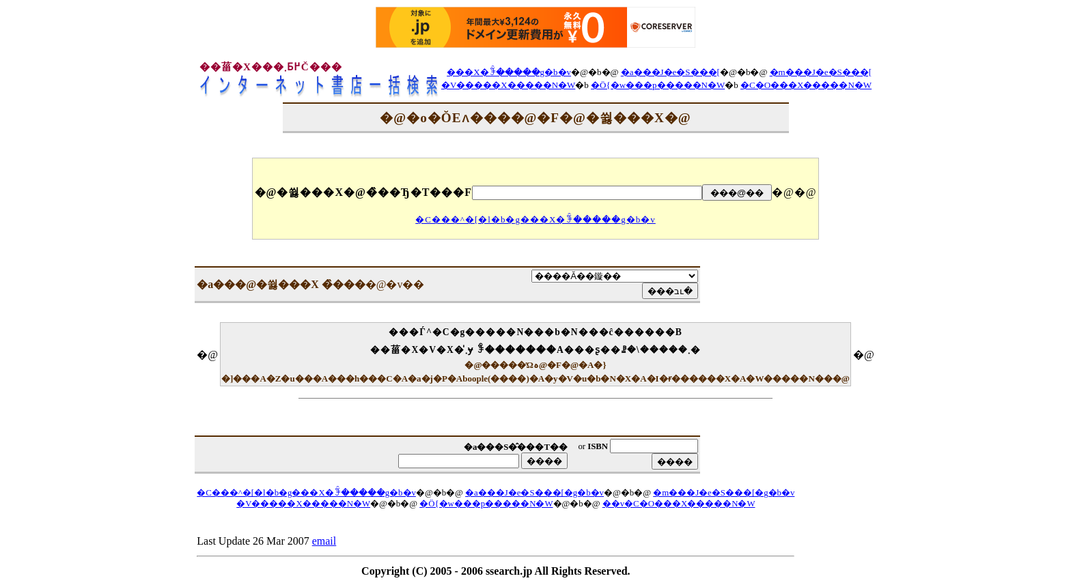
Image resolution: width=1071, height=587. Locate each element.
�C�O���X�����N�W (806, 85)
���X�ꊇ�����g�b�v (509, 72)
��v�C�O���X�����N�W (678, 504)
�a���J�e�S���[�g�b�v (534, 493)
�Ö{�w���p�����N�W (658, 85)
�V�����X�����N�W (508, 85)
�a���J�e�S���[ (670, 72)
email (324, 541)
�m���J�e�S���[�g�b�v (723, 493)
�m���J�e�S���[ (821, 72)
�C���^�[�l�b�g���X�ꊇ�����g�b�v (535, 219)
